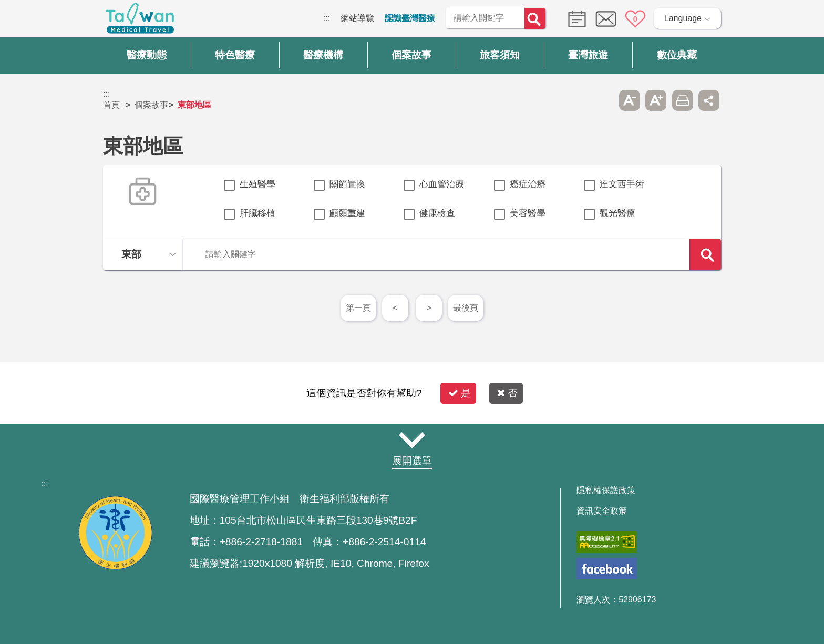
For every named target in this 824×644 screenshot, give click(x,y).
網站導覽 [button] (412, 440)
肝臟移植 (257, 213)
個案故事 (151, 104)
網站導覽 (357, 18)
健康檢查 (437, 213)
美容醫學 (527, 213)
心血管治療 (441, 184)
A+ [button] (655, 100)
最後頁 (465, 307)
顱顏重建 (347, 213)
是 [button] (459, 392)
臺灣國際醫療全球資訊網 (140, 21)
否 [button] (507, 392)
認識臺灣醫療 (410, 18)
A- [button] (629, 100)
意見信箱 (605, 18)
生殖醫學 (257, 184)
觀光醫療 (617, 213)
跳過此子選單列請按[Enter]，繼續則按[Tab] (602, 100)
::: (326, 18)
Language (683, 18)
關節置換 (347, 184)
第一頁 (358, 307)
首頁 (111, 104)
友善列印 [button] (682, 100)
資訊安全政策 (601, 511)
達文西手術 (622, 184)
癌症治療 (527, 184)
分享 (708, 100)
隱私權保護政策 (605, 490)
